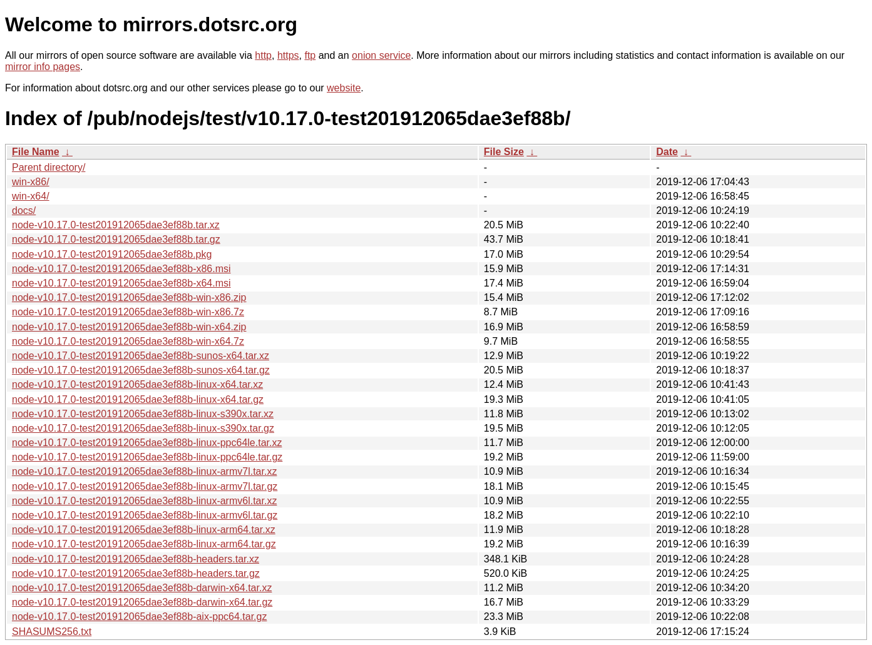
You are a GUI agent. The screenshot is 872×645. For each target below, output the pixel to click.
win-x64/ (30, 196)
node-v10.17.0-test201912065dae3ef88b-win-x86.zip (129, 297)
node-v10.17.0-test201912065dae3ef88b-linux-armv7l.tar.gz (144, 486)
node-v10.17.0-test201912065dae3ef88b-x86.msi (121, 268)
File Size (504, 151)
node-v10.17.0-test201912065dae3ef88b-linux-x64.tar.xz (137, 384)
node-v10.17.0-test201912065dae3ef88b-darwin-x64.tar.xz (142, 587)
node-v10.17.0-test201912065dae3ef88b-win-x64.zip (129, 327)
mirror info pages (42, 66)
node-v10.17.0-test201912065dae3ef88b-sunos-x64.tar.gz (141, 370)
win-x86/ (30, 181)
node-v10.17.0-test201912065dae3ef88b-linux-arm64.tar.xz (143, 529)
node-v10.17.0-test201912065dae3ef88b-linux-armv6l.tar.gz (144, 515)
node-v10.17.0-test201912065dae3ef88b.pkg (112, 254)
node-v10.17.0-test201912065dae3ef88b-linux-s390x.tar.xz (143, 414)
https (288, 55)
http (263, 55)
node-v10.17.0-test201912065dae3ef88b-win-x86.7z (128, 312)
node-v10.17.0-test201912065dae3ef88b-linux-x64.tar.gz (138, 399)
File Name (35, 151)
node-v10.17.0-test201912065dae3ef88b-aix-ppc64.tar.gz (139, 616)
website (344, 88)
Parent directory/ (48, 167)
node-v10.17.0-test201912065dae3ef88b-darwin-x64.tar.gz (142, 602)
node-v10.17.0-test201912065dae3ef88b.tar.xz (116, 225)
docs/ (24, 210)
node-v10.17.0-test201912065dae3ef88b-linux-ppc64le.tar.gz (147, 457)
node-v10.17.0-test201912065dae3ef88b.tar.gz (116, 239)
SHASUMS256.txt (51, 631)
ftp (309, 55)
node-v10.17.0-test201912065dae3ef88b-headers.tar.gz (136, 573)
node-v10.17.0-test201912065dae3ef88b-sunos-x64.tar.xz (140, 355)
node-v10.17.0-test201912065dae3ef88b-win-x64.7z (128, 341)
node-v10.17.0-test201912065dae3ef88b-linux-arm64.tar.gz (144, 544)
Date (667, 151)
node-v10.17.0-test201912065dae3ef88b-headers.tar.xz (135, 559)
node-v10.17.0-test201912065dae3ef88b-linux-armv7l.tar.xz (144, 471)
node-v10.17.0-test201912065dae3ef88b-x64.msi (121, 283)
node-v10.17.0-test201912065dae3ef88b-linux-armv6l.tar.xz (144, 500)
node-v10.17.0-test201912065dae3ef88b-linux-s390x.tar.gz (143, 428)
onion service (381, 55)
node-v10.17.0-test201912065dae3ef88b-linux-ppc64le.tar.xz (147, 442)
